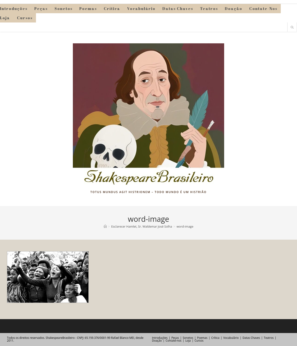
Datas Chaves (251, 338)
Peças (175, 338)
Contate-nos (173, 341)
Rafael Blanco (120, 338)
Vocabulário (231, 338)
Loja (188, 341)
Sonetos (188, 338)
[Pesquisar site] (292, 27)
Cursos (198, 341)
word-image (185, 226)
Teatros (269, 338)
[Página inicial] (105, 226)
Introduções (160, 338)
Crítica (215, 338)
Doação (157, 341)
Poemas (202, 338)
